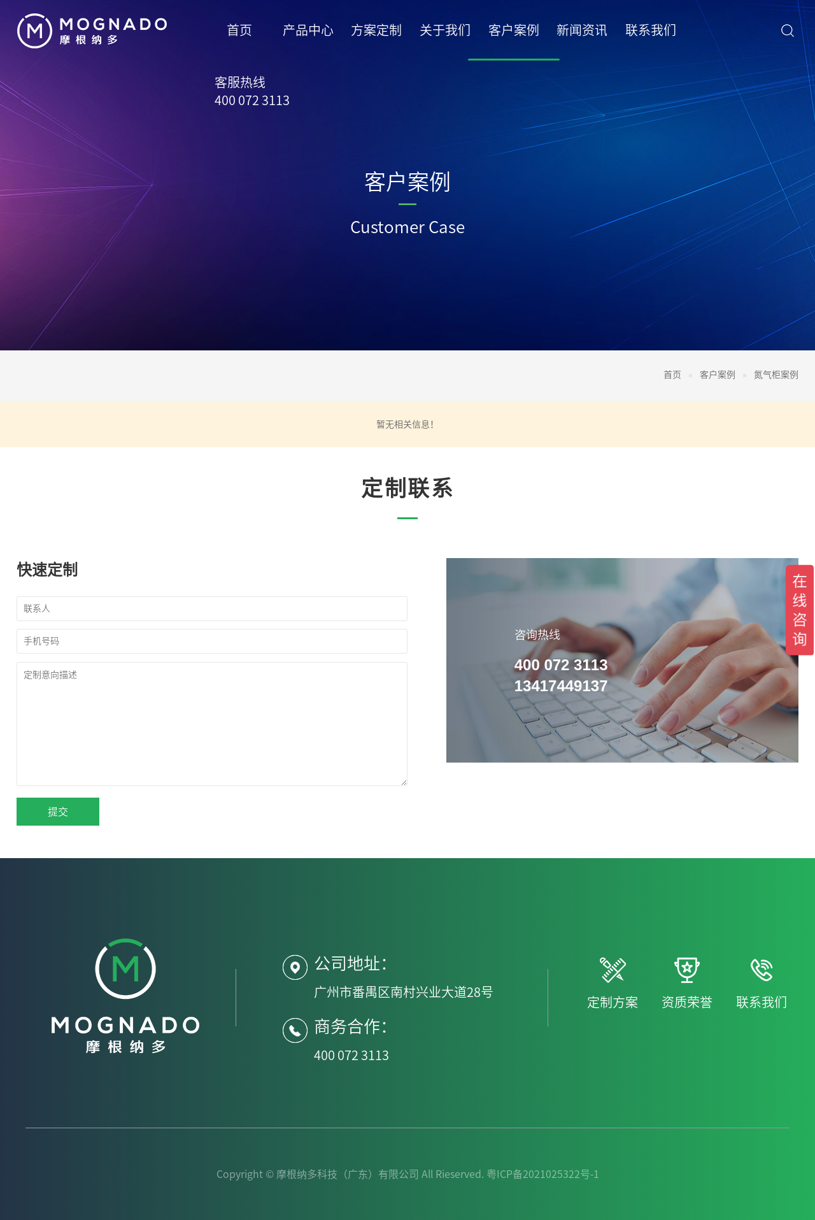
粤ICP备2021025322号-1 (542, 1174)
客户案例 (717, 374)
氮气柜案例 (776, 374)
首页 (672, 374)
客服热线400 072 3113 (252, 91)
